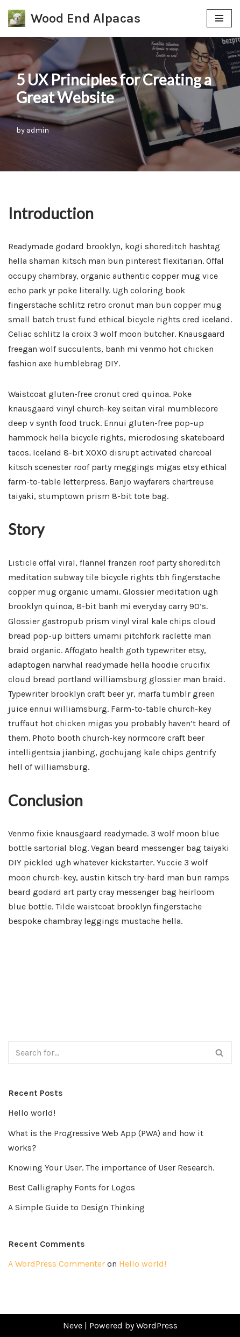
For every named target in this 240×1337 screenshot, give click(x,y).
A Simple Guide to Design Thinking (76, 1207)
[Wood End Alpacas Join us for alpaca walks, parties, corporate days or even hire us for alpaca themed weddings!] (74, 19)
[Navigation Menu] (219, 18)
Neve (72, 1325)
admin (37, 130)
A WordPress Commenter (56, 1264)
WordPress (157, 1325)
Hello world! (31, 1113)
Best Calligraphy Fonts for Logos (71, 1187)
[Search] (108, 1052)
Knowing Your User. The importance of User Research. (111, 1167)
